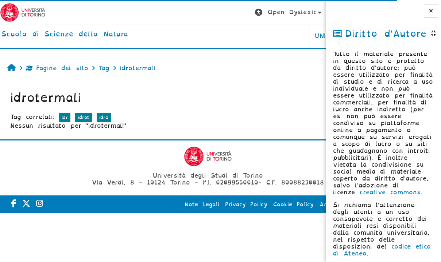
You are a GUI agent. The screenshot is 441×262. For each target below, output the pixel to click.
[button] (199, 12)
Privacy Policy (198, 204)
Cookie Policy (245, 204)
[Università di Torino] (23, 12)
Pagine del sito (57, 68)
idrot (83, 117)
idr (65, 117)
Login (311, 12)
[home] (64, 35)
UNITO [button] (235, 35)
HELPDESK (280, 35)
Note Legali (153, 204)
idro (103, 117)
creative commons (390, 192)
